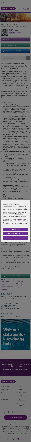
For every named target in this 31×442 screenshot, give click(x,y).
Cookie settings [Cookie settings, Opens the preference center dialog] (15, 229)
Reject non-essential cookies (15, 233)
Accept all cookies (15, 237)
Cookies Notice (19, 213)
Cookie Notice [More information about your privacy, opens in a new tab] (10, 224)
